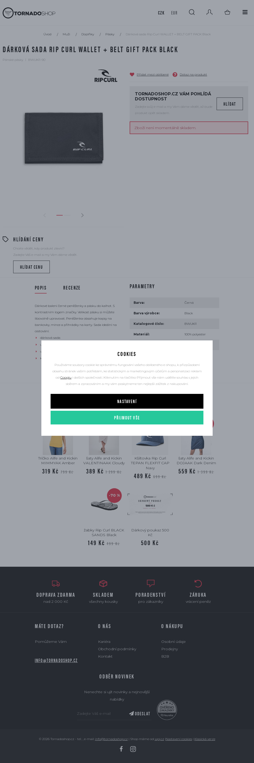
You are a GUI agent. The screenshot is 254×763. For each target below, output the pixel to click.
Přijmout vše (127, 417)
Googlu (65, 377)
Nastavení (126, 401)
